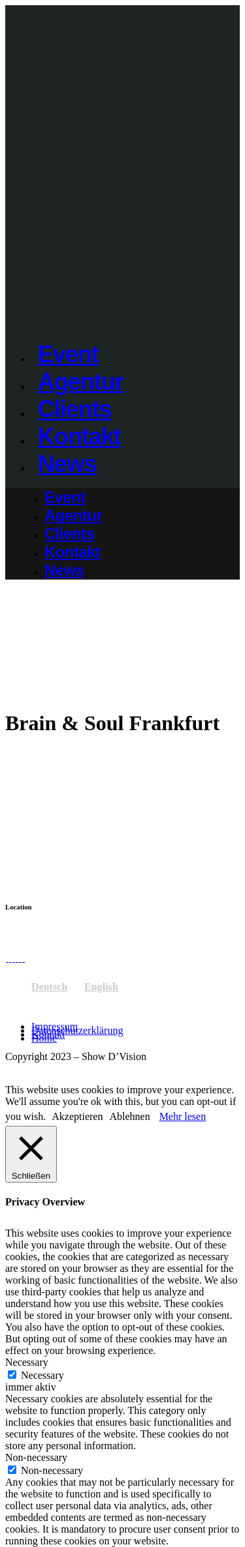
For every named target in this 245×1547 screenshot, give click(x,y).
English (101, 986)
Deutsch (49, 986)
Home (44, 1038)
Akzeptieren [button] (77, 1116)
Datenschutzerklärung (77, 1030)
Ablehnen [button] (129, 1116)
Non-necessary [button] (36, 1457)
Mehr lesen (182, 1116)
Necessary (42, 1375)
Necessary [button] (26, 1362)
